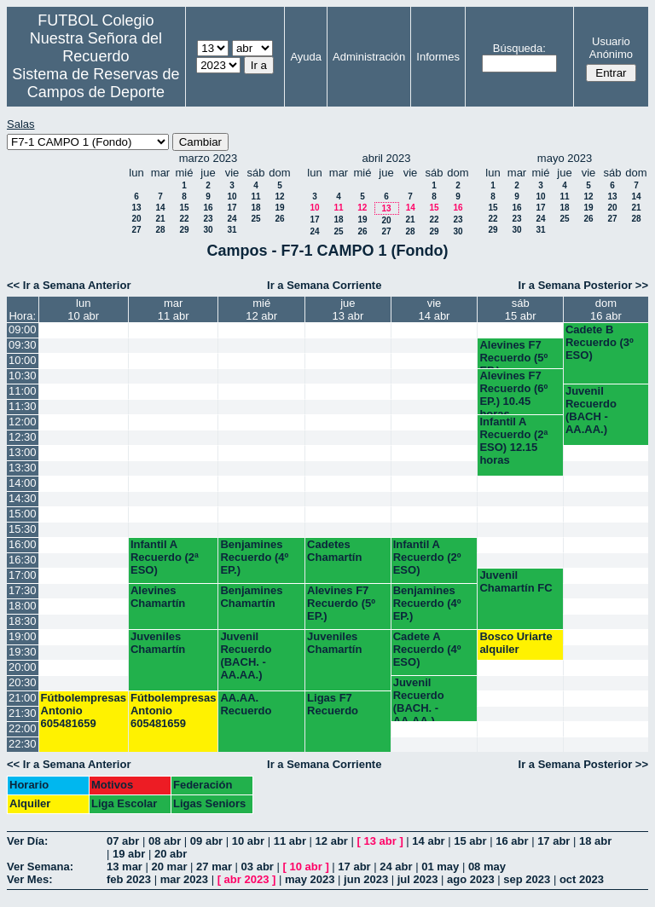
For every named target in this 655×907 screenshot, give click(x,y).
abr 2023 (247, 879)
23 (207, 218)
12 (279, 196)
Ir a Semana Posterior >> (583, 285)
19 (279, 207)
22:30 (23, 743)
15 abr (470, 841)
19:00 (23, 636)
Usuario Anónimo (611, 48)
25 (255, 218)
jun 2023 (366, 879)
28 (160, 229)
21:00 (23, 697)
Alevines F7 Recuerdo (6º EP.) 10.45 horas (513, 391)
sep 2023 (526, 879)
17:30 (23, 590)
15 (183, 207)
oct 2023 (581, 879)
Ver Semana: (40, 866)
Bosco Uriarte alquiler (515, 643)
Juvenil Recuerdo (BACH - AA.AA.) (591, 410)
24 (231, 218)
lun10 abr (83, 309)
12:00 (23, 421)
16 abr (512, 841)
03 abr (257, 866)
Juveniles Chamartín (157, 643)
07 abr (123, 841)
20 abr (170, 853)
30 (207, 229)
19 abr (129, 853)
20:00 (23, 667)
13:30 (23, 467)
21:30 (23, 713)
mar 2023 (184, 879)
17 (231, 207)
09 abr (206, 841)
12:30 (23, 436)
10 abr (248, 841)
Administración (369, 56)
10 (231, 196)
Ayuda (306, 56)
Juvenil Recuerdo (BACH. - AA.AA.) (245, 655)
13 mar (124, 866)
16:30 (23, 559)
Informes (438, 56)
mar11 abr (173, 309)
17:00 (23, 575)
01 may (440, 866)
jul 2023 (417, 879)
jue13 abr (347, 309)
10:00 (23, 360)
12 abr (332, 841)
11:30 (23, 406)
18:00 (23, 605)
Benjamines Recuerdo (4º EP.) (254, 557)
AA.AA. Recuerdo (245, 704)
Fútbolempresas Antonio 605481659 (83, 710)
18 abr (595, 841)
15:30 (23, 529)
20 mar (170, 866)
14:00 (23, 483)
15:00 (23, 513)
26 (279, 218)
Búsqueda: (519, 48)
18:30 (23, 621)
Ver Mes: (29, 879)
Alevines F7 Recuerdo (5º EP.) (513, 353)
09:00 (23, 329)
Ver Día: (27, 841)
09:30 (23, 344)
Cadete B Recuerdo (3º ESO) (599, 342)
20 (136, 218)
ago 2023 (471, 879)
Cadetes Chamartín (334, 550)
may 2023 (310, 879)
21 (160, 218)
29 (183, 229)
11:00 (23, 390)
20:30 (23, 682)
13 (136, 207)
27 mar (214, 866)
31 (231, 229)
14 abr (428, 841)
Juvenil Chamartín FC (515, 581)
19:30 (23, 651)
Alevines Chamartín (157, 596)
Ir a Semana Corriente (324, 285)
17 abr (553, 841)
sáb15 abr (520, 309)
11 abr (290, 841)
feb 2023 (129, 879)
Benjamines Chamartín (251, 596)
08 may (487, 866)
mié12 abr (261, 309)
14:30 (23, 498)
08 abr (164, 841)
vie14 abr (434, 309)
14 (160, 207)
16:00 (23, 544)
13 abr (379, 841)
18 (255, 207)
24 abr (396, 866)
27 (136, 229)
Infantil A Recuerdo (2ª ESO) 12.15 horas (513, 440)
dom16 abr (606, 309)
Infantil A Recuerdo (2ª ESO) (164, 557)
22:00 (23, 728)
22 (183, 218)
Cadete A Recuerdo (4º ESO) (427, 649)
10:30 (23, 375)
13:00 (23, 452)
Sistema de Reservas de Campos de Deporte (95, 83)
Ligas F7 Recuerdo (332, 704)
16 (207, 207)
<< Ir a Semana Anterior (68, 285)
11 (255, 196)
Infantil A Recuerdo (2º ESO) (427, 557)
